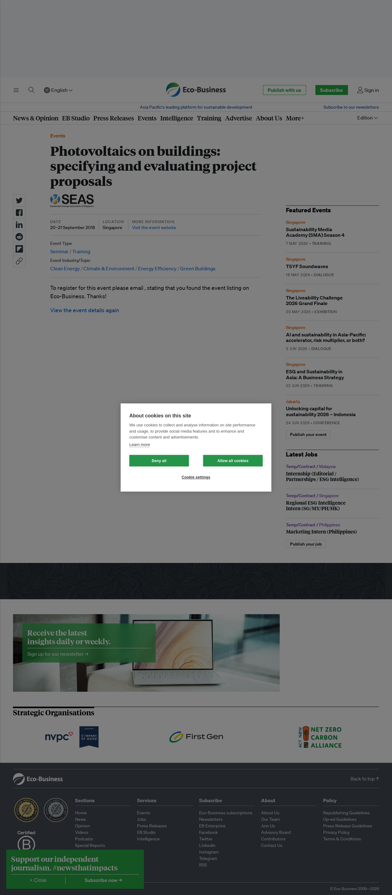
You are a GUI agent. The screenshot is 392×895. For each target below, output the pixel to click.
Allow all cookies (232, 461)
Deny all (159, 461)
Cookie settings (196, 477)
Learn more (139, 444)
